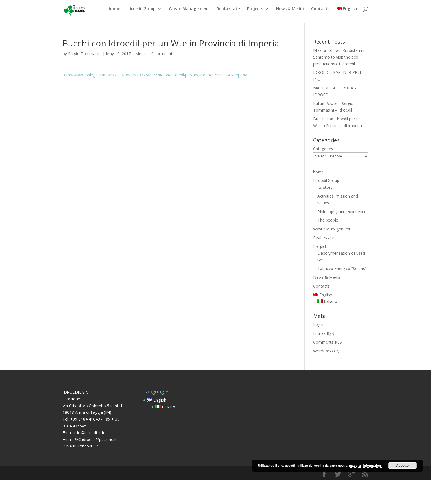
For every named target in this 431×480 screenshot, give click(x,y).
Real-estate (228, 11)
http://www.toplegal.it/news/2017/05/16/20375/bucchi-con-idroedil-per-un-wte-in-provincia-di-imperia (155, 75)
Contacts (320, 11)
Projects (255, 11)
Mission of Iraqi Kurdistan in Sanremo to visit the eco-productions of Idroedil (338, 57)
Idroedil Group (141, 11)
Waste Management (189, 11)
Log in (319, 324)
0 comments (162, 53)
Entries (323, 333)
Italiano (327, 301)
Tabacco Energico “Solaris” (341, 268)
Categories (323, 148)
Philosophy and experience (341, 211)
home (114, 11)
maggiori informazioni (365, 465)
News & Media (290, 11)
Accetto (402, 466)
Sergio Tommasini (84, 53)
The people (327, 220)
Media (141, 53)
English (347, 11)
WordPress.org (326, 350)
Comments (327, 342)
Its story (324, 187)
